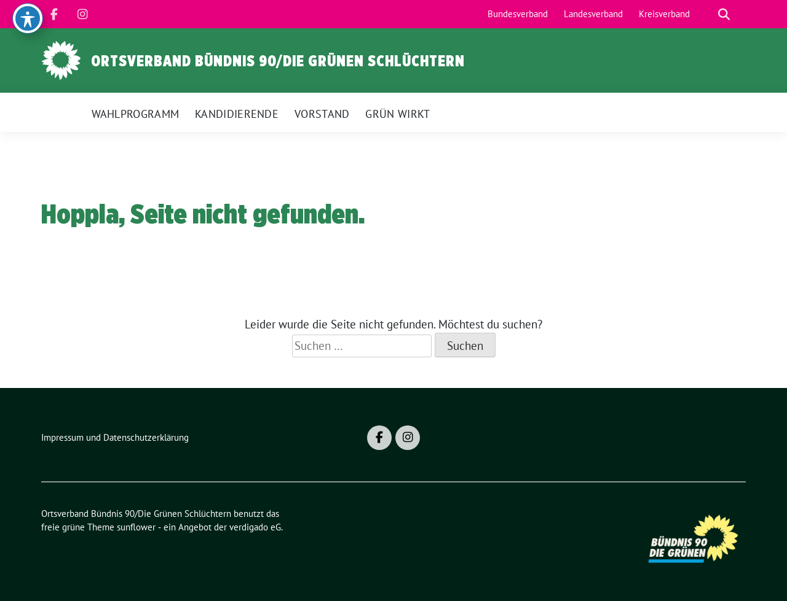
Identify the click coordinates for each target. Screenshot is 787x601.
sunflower (136, 527)
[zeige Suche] (724, 14)
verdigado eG (255, 527)
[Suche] (706, 14)
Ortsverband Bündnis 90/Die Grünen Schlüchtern (278, 61)
